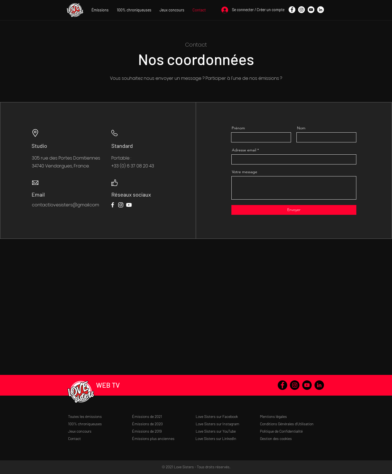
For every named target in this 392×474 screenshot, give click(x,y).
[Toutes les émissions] (100, 416)
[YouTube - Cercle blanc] (311, 9)
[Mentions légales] (292, 416)
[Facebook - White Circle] (292, 9)
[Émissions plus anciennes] (164, 438)
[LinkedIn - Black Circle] (319, 385)
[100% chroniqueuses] (100, 423)
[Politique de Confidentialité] (292, 431)
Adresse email (244, 150)
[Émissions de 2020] (164, 423)
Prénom (238, 128)
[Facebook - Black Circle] (282, 385)
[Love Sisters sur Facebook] (228, 416)
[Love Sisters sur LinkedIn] (227, 438)
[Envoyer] (293, 210)
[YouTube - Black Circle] (307, 385)
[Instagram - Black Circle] (294, 385)
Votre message (244, 172)
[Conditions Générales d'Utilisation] (292, 423)
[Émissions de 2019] (164, 431)
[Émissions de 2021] (164, 416)
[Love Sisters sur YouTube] (228, 431)
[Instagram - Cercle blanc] (301, 9)
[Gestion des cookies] (292, 438)
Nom (301, 128)
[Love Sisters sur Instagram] (228, 423)
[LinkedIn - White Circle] (320, 9)
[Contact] (100, 438)
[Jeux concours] (100, 431)
